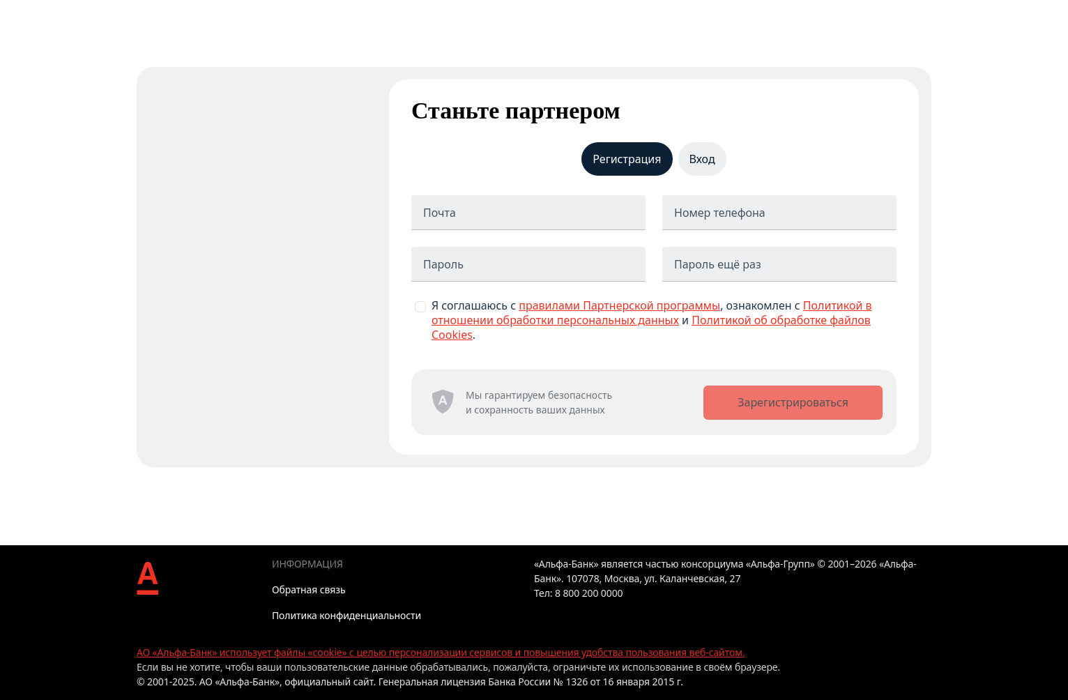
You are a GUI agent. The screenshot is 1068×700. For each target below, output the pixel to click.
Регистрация (627, 159)
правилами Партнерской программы (619, 305)
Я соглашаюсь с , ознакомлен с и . (652, 320)
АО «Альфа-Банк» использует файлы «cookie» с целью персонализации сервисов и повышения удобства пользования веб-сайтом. (441, 652)
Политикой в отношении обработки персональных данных (652, 313)
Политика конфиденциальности (346, 615)
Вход (702, 159)
